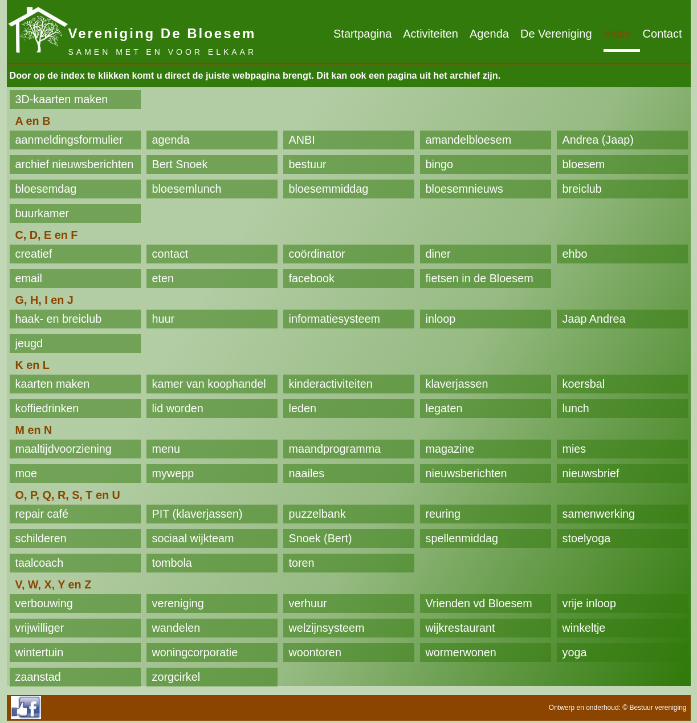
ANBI (302, 139)
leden (302, 408)
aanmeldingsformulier (69, 139)
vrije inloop (590, 603)
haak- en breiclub (58, 318)
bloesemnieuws (464, 188)
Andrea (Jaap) (598, 139)
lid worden (177, 408)
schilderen (41, 538)
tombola (172, 563)
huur (163, 318)
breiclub (582, 188)
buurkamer (42, 213)
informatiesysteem (335, 318)
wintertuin (39, 652)
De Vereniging (556, 33)
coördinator (317, 253)
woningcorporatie (195, 652)
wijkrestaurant (460, 628)
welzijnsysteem (327, 628)
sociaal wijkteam (193, 538)
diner (438, 253)
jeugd (29, 343)
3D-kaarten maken (61, 99)
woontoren (315, 652)
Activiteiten (430, 33)
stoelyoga (587, 538)
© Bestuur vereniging (654, 708)
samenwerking (599, 513)
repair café (41, 513)
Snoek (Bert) (320, 538)
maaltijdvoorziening (63, 448)
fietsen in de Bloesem (479, 278)
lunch (576, 408)
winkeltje (584, 628)
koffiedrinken (47, 408)
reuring (443, 513)
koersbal (584, 383)
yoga (575, 652)
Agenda (489, 33)
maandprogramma (335, 448)
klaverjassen (457, 383)
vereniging (178, 603)
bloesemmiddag (329, 188)
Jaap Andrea (594, 318)
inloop (441, 318)
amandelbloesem (469, 139)
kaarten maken (52, 383)
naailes (307, 473)
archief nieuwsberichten (74, 164)
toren (302, 563)
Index (617, 33)
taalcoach (39, 563)
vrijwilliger (39, 628)
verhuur (308, 603)
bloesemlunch (187, 188)
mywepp (173, 473)
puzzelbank (317, 513)
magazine (450, 448)
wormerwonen (461, 652)
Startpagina (362, 33)
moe (26, 473)
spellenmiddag (462, 538)
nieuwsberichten (466, 473)
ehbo (575, 253)
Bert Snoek (180, 164)
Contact (662, 33)
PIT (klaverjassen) (197, 513)
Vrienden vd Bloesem (479, 603)
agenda (171, 139)
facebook (312, 278)
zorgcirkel (176, 677)
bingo (439, 164)
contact (170, 253)
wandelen (176, 628)
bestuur (308, 164)
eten (163, 278)
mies (574, 448)
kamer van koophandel (209, 383)
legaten (444, 408)
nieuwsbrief (591, 473)
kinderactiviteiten (331, 383)
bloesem (584, 164)
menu (166, 448)
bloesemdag (46, 188)
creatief (33, 253)
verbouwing (44, 603)
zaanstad (38, 677)
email (28, 278)
